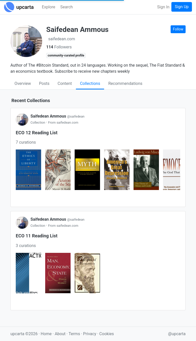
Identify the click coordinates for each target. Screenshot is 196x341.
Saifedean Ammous (57, 116)
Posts (44, 83)
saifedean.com (61, 38)
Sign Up (182, 6)
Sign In (163, 7)
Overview (22, 83)
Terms (75, 333)
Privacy (90, 333)
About (60, 333)
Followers (59, 47)
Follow (178, 29)
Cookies (106, 333)
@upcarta (177, 333)
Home (46, 333)
